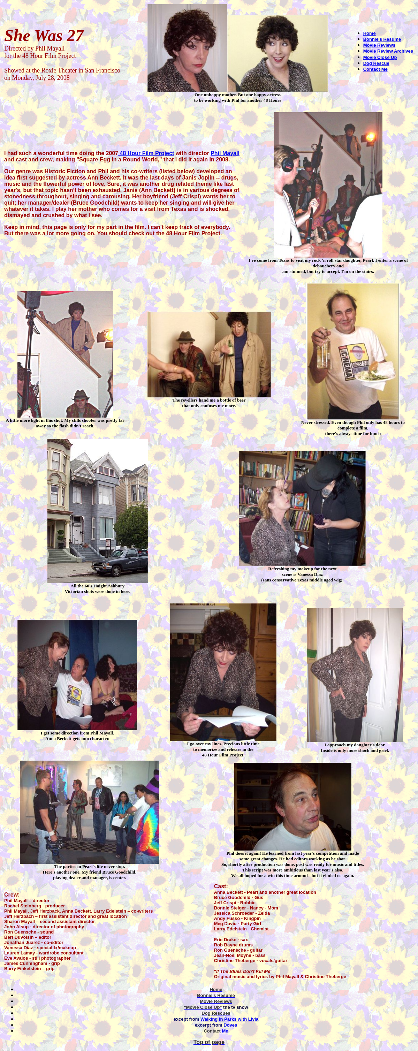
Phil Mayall (225, 153)
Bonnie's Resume (382, 39)
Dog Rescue (376, 63)
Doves (230, 1025)
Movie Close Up (380, 57)
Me (225, 1031)
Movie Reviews (379, 45)
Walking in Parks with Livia (229, 1019)
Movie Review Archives (388, 51)
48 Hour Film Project (146, 153)
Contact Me (375, 69)
